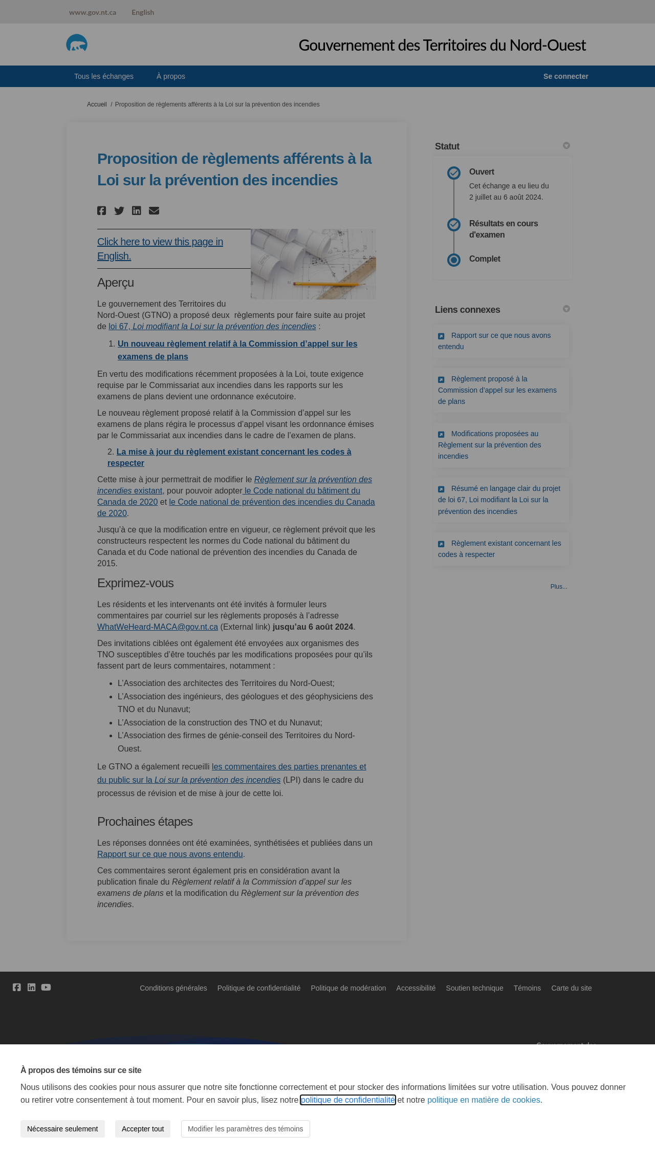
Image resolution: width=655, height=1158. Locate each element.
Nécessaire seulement (62, 1129)
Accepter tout (143, 1129)
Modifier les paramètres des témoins (245, 1129)
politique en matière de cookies (483, 1100)
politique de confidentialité (348, 1100)
